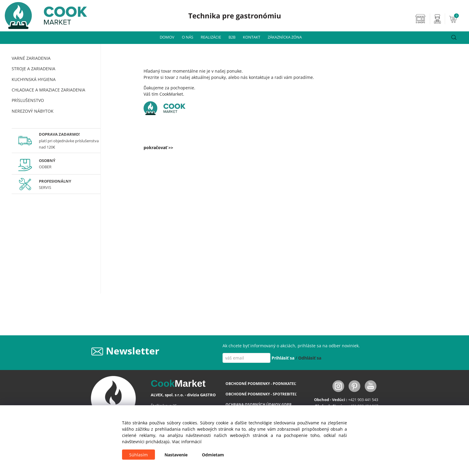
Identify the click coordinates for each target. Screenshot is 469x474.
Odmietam (213, 455)
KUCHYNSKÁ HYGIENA (34, 79)
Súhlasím (138, 455)
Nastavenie (176, 455)
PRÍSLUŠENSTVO (28, 100)
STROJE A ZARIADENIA (33, 68)
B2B (232, 37)
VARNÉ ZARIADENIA (31, 58)
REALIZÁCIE (211, 37)
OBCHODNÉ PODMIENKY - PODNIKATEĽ (261, 383)
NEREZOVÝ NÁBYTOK (33, 111)
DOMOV (167, 37)
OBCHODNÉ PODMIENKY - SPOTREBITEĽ (261, 394)
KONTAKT (251, 37)
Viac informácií (187, 441)
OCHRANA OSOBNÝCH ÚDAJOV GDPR (259, 404)
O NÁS (187, 37)
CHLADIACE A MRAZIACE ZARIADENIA (48, 90)
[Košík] (458, 18)
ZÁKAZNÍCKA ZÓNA (285, 37)
